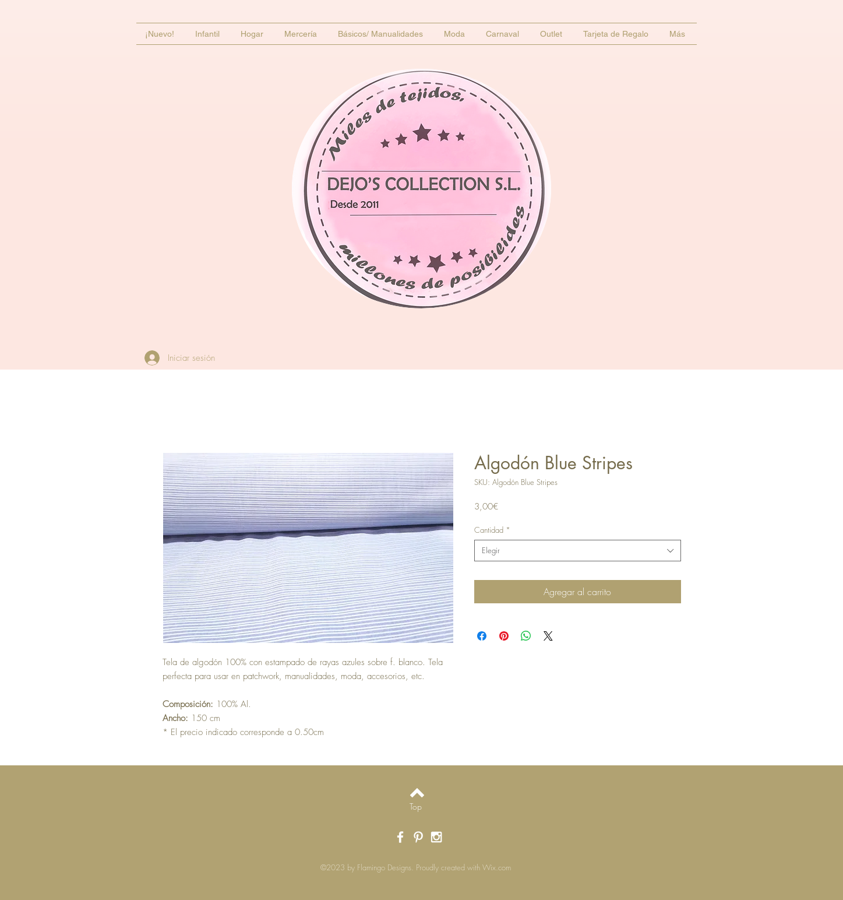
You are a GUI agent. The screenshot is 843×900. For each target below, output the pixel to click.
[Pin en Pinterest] (504, 636)
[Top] (416, 807)
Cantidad (492, 530)
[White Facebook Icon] (400, 837)
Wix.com (496, 867)
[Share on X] (548, 636)
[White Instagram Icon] (436, 837)
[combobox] (577, 550)
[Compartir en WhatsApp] (526, 636)
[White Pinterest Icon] (418, 837)
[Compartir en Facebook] (482, 636)
